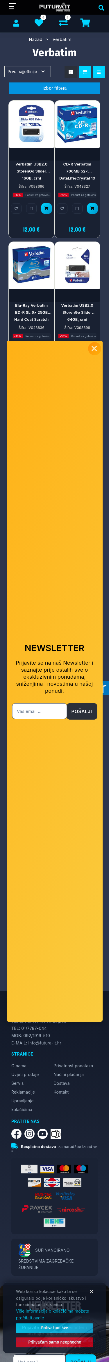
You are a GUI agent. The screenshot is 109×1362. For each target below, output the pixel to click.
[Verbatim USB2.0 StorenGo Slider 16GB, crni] (46, 208)
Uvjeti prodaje (25, 1074)
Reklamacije (23, 1091)
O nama (18, 1065)
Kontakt (61, 1091)
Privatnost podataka (73, 1065)
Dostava (62, 1083)
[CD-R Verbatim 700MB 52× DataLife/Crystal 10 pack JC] (92, 208)
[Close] (54, 1328)
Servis (17, 1083)
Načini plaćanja (69, 1074)
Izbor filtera (54, 88)
